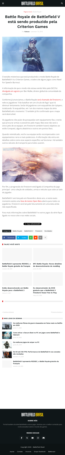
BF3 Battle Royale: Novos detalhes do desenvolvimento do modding (47, 265)
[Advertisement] (32, 386)
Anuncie (28, 451)
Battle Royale (37, 12)
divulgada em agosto (11, 91)
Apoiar (12, 451)
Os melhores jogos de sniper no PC (26, 342)
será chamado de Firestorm (49, 99)
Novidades (48, 231)
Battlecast (51, 451)
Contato (20, 451)
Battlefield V (28, 231)
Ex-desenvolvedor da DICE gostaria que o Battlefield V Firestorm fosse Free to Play (45, 290)
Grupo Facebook (39, 451)
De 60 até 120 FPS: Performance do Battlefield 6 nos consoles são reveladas (36, 353)
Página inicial (28, 12)
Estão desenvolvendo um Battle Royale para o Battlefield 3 (15, 289)
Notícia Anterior (8, 312)
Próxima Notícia (56, 312)
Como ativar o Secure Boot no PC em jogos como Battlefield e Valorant (36, 334)
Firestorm (38, 231)
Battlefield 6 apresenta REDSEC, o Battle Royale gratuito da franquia (16, 265)
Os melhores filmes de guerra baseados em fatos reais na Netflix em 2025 (37, 324)
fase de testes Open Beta (31, 201)
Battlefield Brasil (39, 447)
